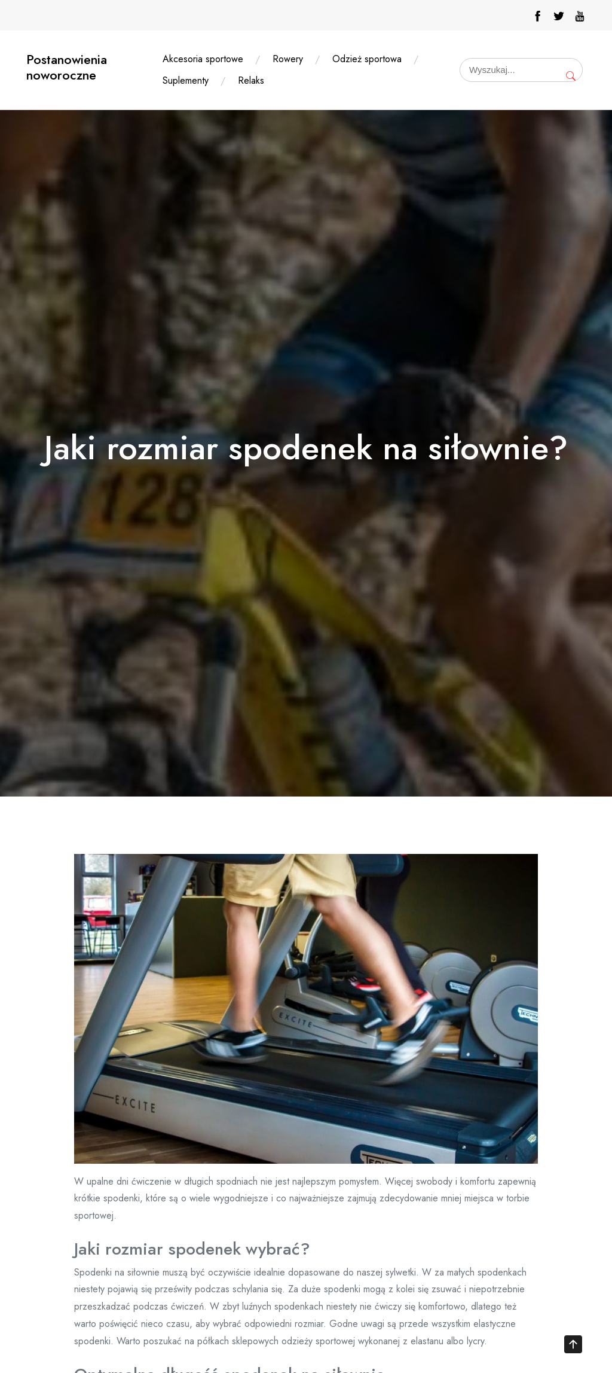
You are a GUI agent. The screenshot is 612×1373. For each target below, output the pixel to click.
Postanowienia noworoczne (66, 67)
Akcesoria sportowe (203, 59)
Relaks (251, 80)
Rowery (288, 59)
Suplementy (186, 80)
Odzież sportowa (367, 59)
